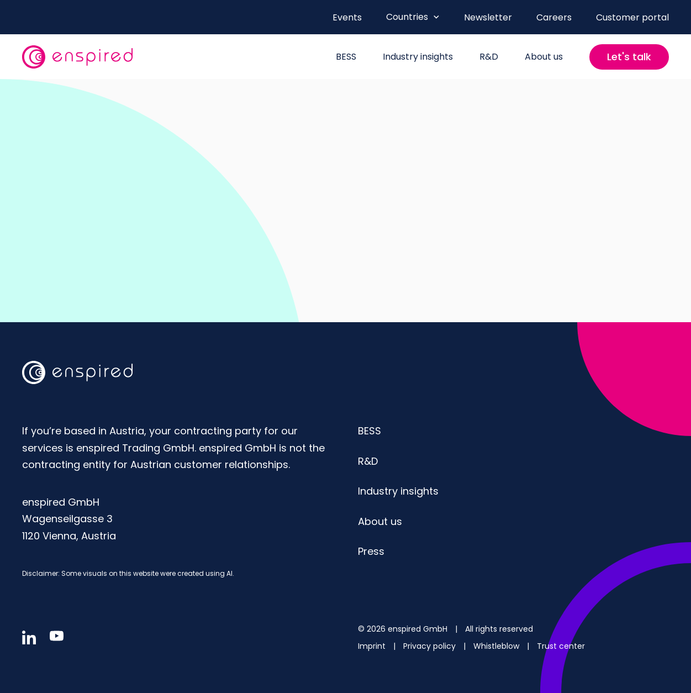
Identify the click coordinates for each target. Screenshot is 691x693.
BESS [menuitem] (346, 56)
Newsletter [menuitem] (488, 17)
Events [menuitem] (347, 17)
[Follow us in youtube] (57, 636)
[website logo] (77, 57)
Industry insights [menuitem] (418, 56)
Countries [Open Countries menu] (413, 17)
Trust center (561, 646)
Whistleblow (497, 646)
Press (371, 551)
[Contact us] (629, 57)
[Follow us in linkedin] (29, 637)
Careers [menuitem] (554, 17)
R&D (368, 461)
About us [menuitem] (544, 56)
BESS (369, 431)
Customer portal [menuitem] (632, 17)
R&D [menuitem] (488, 56)
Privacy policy (430, 646)
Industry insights (398, 491)
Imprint (373, 646)
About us (380, 521)
